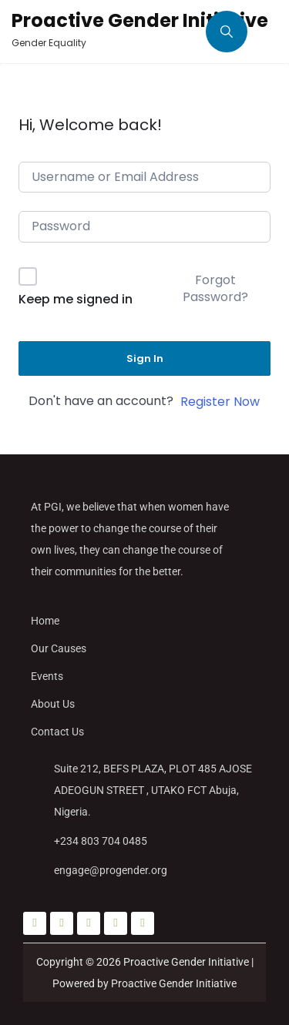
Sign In (144, 358)
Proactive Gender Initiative (140, 20)
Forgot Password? (215, 288)
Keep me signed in (75, 299)
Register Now (220, 401)
